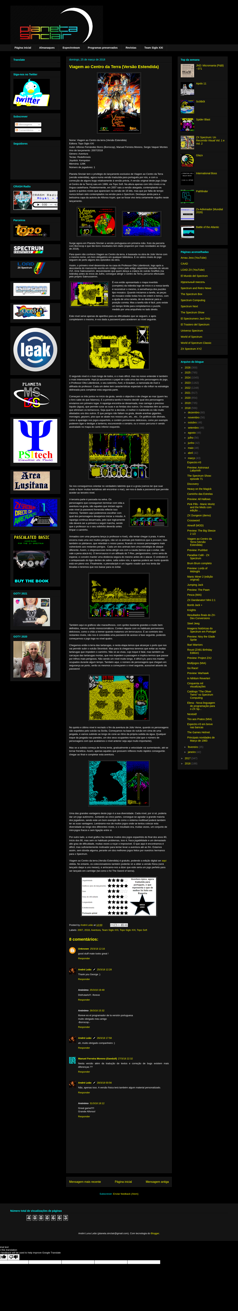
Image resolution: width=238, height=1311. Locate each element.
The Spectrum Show (192, 312)
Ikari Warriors (195, 644)
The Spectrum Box (191, 294)
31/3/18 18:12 (97, 1103)
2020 (188, 397)
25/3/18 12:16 (97, 948)
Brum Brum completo (199, 563)
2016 (188, 763)
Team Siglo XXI (153, 47)
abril (190, 452)
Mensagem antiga (157, 1181)
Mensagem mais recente (85, 1181)
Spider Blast (203, 119)
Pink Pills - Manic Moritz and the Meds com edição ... (201, 507)
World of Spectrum (191, 336)
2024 (188, 377)
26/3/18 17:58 (104, 1038)
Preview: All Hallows (198, 499)
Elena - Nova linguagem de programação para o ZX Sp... (201, 706)
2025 (188, 372)
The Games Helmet (198, 732)
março (192, 458)
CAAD (184, 263)
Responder (84, 958)
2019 (188, 403)
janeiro (192, 751)
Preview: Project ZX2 (199, 657)
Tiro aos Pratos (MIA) (199, 719)
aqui (164, 860)
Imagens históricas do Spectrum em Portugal (201, 630)
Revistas (131, 47)
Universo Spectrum (192, 330)
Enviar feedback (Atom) (126, 1193)
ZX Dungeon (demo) (199, 515)
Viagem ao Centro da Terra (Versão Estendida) (199, 542)
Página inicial (23, 47)
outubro (192, 422)
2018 (87, 930)
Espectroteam (71, 47)
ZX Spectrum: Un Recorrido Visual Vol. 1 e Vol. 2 (210, 140)
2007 (80, 930)
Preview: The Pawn (198, 589)
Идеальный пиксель (193, 282)
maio (191, 447)
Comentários (24, 130)
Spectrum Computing (193, 300)
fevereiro (193, 746)
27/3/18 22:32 (125, 1058)
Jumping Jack (195, 584)
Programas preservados (103, 47)
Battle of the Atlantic (207, 227)
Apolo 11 (201, 83)
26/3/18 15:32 (97, 1010)
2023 (188, 382)
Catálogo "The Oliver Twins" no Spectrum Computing (200, 694)
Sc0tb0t (200, 101)
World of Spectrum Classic (196, 342)
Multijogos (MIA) (196, 663)
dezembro (194, 412)
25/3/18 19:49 (97, 990)
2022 (188, 387)
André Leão (84, 969)
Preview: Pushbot (197, 550)
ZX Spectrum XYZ (191, 348)
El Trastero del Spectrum (195, 324)
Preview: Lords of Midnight (197, 570)
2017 (188, 758)
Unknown (83, 948)
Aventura (96, 930)
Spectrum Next (189, 306)
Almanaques (46, 47)
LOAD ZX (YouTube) (193, 269)
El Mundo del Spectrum (194, 275)
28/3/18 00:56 (104, 1082)
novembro (194, 417)
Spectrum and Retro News (196, 288)
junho (191, 442)
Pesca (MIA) (194, 594)
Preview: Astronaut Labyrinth (198, 469)
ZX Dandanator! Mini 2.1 (201, 600)
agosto (192, 432)
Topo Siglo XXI (128, 930)
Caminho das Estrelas (200, 493)
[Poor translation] (14, 1257)
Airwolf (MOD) (195, 525)
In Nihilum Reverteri (198, 678)
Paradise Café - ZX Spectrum (198, 557)
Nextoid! (192, 714)
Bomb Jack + (194, 605)
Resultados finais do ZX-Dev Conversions (201, 617)
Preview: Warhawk (198, 673)
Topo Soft (142, 930)
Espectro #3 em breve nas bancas (200, 726)
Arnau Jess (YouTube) (193, 257)
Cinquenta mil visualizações (196, 685)
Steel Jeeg (193, 623)
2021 (188, 392)
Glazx (199, 155)
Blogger (155, 1233)
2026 (188, 367)
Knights (191, 610)
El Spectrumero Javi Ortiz (195, 318)
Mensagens (24, 124)
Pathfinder (202, 191)
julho (191, 437)
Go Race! (192, 668)
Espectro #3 (194, 462)
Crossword (193, 520)
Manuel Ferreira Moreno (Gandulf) (97, 1058)
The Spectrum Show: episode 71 (199, 477)
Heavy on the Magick (199, 488)
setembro (193, 427)
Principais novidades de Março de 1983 (201, 739)
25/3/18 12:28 (104, 969)
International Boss (206, 173)
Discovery (193, 483)
